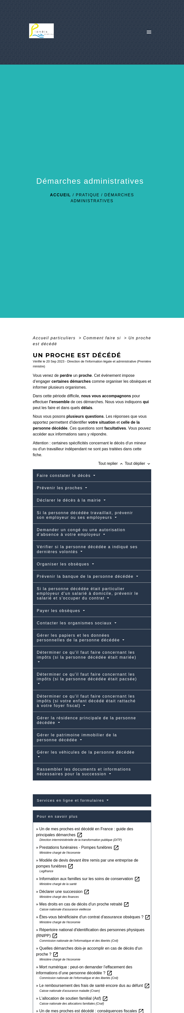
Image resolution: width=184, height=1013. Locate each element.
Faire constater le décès (64, 475)
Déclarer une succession (64, 891)
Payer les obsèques (59, 611)
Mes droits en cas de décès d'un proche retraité (84, 904)
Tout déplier (138, 463)
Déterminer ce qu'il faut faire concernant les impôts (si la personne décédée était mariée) (86, 654)
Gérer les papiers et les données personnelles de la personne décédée (79, 637)
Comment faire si (102, 338)
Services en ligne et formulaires (71, 800)
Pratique (88, 195)
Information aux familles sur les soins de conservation (89, 879)
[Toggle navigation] (149, 32)
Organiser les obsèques (64, 564)
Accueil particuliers (55, 338)
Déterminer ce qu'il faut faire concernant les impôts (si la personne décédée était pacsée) (87, 676)
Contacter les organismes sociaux (75, 623)
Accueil (60, 195)
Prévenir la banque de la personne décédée (86, 576)
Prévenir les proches (60, 488)
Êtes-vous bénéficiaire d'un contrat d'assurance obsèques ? (94, 917)
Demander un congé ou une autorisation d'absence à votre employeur (81, 532)
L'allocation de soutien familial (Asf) (73, 998)
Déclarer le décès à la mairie (70, 500)
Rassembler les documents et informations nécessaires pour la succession (84, 771)
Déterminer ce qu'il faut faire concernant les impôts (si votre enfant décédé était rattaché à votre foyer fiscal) (86, 701)
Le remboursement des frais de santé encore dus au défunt (94, 985)
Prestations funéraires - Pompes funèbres (79, 847)
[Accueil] (43, 32)
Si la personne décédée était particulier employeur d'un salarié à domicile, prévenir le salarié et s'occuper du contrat (88, 593)
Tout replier (111, 463)
